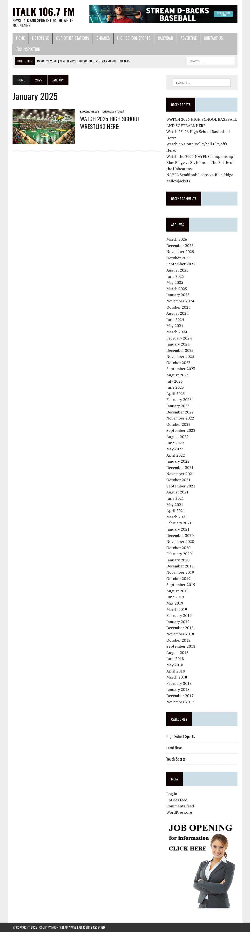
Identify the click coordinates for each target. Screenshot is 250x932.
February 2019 (179, 615)
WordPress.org (179, 812)
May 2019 (174, 603)
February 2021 (179, 523)
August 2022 (177, 436)
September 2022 (180, 430)
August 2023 (177, 375)
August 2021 (177, 492)
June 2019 (175, 596)
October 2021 (178, 479)
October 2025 (178, 257)
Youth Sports (176, 759)
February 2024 (179, 338)
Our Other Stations (72, 38)
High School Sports (133, 38)
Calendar (165, 38)
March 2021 (176, 516)
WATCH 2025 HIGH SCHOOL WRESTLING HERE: (110, 122)
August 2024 (177, 313)
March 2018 (176, 677)
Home (20, 38)
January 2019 (177, 621)
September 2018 (180, 646)
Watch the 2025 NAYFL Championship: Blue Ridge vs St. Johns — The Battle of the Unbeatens (200, 162)
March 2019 (176, 609)
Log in (171, 793)
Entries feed (176, 800)
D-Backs (103, 38)
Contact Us (213, 38)
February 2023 (179, 399)
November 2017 (180, 702)
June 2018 (175, 658)
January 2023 (177, 405)
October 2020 (178, 547)
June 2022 (175, 443)
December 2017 (180, 695)
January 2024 (177, 344)
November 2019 (180, 572)
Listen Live (40, 38)
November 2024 (180, 301)
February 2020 (179, 553)
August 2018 (177, 652)
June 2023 (175, 387)
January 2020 (177, 560)
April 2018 (175, 671)
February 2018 (179, 683)
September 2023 (180, 368)
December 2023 (180, 350)
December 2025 (180, 245)
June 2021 (175, 498)
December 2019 (180, 566)
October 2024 (178, 307)
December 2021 (180, 467)
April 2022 (175, 455)
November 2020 (180, 541)
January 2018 (177, 689)
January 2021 (177, 529)
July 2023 (174, 381)
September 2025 (180, 263)
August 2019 (177, 590)
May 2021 (174, 504)
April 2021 (175, 510)
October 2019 (178, 578)
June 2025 (175, 276)
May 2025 (174, 282)
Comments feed (180, 806)
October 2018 (178, 640)
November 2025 (180, 251)
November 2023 (180, 356)
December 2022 (180, 412)
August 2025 (177, 270)
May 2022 (174, 449)
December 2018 (180, 627)
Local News (89, 111)
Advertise (188, 38)
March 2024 (176, 331)
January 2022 (177, 461)
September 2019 (180, 584)
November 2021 (180, 473)
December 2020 (180, 535)
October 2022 (178, 424)
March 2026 (176, 239)
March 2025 (176, 288)
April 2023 (175, 393)
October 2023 (178, 362)
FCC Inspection (28, 49)
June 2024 (175, 319)
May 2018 (174, 664)
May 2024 (174, 325)
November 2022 (180, 418)
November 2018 (180, 634)
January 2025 (177, 294)
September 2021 (180, 486)
